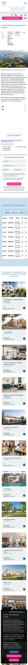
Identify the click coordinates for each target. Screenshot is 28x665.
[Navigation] (25, 3)
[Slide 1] (10, 66)
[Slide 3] (13, 65)
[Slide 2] (11, 65)
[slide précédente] (2, 59)
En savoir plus (14, 652)
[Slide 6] (17, 65)
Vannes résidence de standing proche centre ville (13, 363)
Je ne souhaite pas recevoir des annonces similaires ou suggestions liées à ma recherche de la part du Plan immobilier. (14, 175)
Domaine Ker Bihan (9, 519)
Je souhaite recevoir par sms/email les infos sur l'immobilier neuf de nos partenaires (14, 178)
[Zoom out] (25, 108)
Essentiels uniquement (14, 656)
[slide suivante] (26, 59)
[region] (14, 117)
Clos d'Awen (7, 489)
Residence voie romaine (11, 427)
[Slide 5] (16, 65)
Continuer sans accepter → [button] (17, 612)
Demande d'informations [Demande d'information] (12, 18)
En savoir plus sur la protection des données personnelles (14, 189)
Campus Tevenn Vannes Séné (12, 458)
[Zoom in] (25, 106)
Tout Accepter (14, 660)
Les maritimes (8, 332)
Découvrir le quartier (14, 135)
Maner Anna (7, 582)
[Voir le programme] (24, 308)
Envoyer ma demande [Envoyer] (14, 184)
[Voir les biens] (14, 212)
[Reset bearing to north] (25, 111)
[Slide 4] (14, 65)
